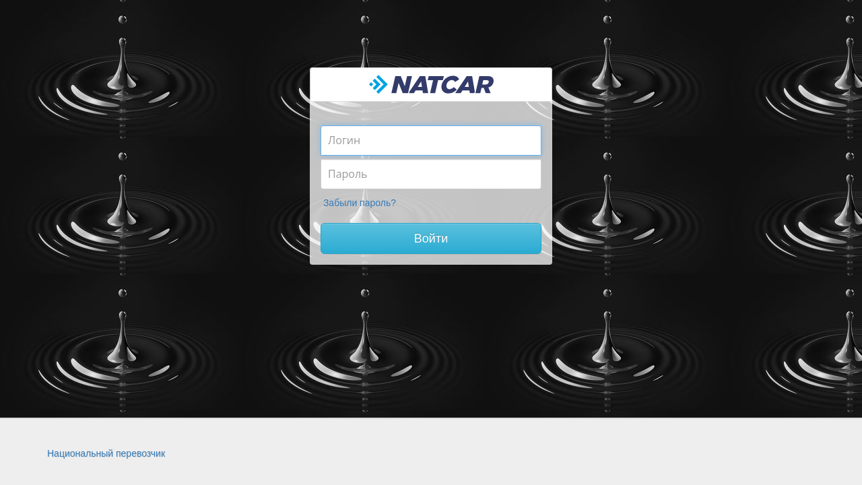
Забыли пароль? (359, 202)
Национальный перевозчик (106, 453)
